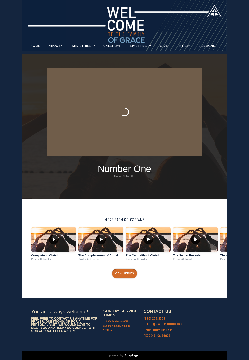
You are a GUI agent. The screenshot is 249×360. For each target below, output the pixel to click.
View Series (124, 273)
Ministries (83, 45)
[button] (213, 245)
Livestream (140, 45)
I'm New (183, 45)
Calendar (112, 45)
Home (35, 45)
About (56, 45)
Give (164, 45)
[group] (53, 245)
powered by (124, 355)
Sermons (208, 45)
